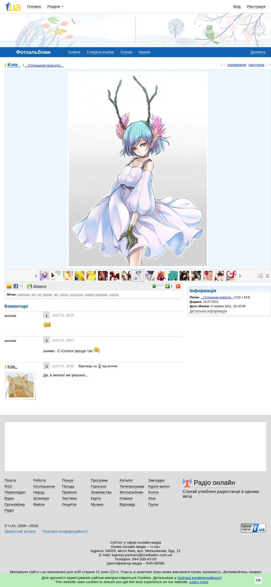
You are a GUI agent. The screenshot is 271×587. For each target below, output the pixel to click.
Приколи (69, 492)
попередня (236, 65)
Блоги (153, 492)
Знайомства (101, 492)
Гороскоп (98, 486)
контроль (77, 294)
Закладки (156, 480)
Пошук (67, 480)
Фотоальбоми (131, 492)
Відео (9, 498)
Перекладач (14, 492)
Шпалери (41, 498)
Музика (97, 504)
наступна (256, 65)
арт (33, 294)
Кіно (151, 498)
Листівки (69, 498)
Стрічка (126, 52)
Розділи (53, 6)
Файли (39, 504)
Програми (99, 480)
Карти (96, 498)
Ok (258, 580)
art (39, 294)
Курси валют (159, 486)
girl (56, 294)
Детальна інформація (208, 311)
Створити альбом (100, 52)
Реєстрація (256, 6)
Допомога (257, 52)
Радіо (9, 510)
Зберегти (36, 286)
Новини (126, 498)
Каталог (126, 480)
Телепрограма (132, 486)
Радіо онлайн (214, 482)
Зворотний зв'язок (20, 531)
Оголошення (44, 486)
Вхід (237, 6)
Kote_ (14, 65)
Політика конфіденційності (65, 531)
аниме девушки (96, 294)
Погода (68, 486)
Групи (153, 504)
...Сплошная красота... (44, 65)
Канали (144, 52)
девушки (23, 294)
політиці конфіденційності (199, 578)
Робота (39, 480)
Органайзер (14, 504)
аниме (47, 294)
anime (64, 294)
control (114, 294)
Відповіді (127, 504)
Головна (34, 6)
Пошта (10, 480)
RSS (8, 486)
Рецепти (69, 504)
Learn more (199, 582)
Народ (38, 492)
